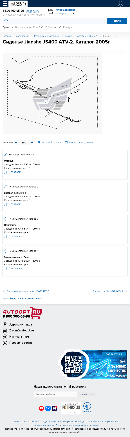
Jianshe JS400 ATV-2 (87, 36)
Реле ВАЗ (38, 27)
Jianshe (68, 36)
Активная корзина (65, 9)
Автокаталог (22, 36)
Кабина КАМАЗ (53, 27)
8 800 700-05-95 (16, 316)
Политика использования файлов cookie (77, 425)
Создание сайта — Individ (54, 421)
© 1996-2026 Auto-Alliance (25, 421)
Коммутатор (69, 27)
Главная (7, 36)
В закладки (13, 172)
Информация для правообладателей (87, 421)
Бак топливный (23, 27)
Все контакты (32, 11)
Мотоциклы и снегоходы (46, 36)
